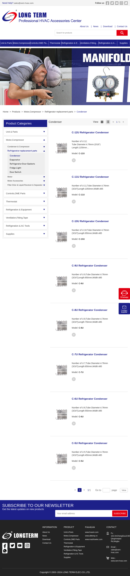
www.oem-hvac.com (119, 561)
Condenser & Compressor (19, 147)
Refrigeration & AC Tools (108, 43)
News (96, 26)
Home (5, 112)
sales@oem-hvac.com (24, 3)
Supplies (124, 43)
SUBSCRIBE (120, 513)
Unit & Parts (6, 43)
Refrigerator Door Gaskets (23, 165)
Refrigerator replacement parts (59, 112)
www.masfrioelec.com (93, 539)
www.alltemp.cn (91, 536)
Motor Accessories (16, 184)
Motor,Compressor (21, 43)
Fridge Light (16, 170)
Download (108, 26)
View (124, 490)
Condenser (82, 112)
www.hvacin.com (91, 532)
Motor (10, 180)
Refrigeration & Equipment (70, 43)
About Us (84, 26)
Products (16, 112)
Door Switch (16, 174)
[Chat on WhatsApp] (124, 299)
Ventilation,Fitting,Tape (89, 43)
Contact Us (122, 26)
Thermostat (55, 43)
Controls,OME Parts (39, 43)
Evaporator (15, 161)
